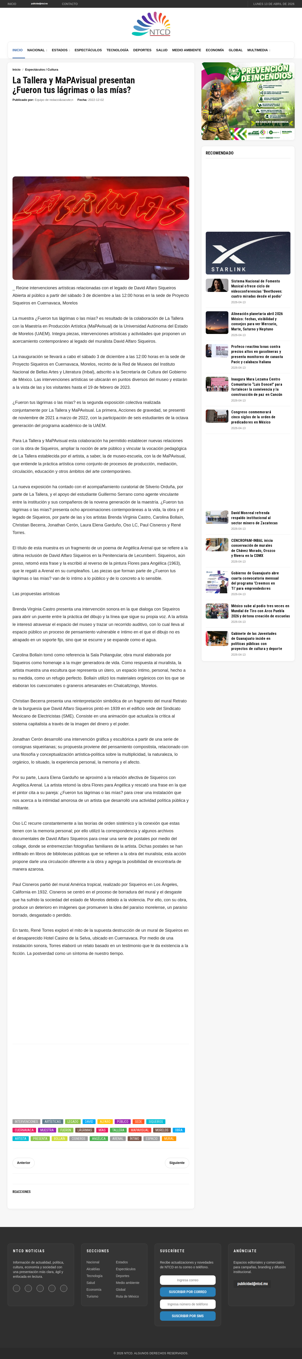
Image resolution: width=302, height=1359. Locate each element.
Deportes (142, 50)
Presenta (40, 1139)
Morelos (161, 1130)
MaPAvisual (140, 1130)
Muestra (47, 1130)
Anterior (23, 1163)
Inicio (12, 4)
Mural (169, 1139)
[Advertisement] (101, 141)
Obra (179, 1130)
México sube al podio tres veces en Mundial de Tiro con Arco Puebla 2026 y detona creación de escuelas (260, 611)
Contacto (70, 4)
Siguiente (177, 1163)
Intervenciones (26, 1122)
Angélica (99, 1139)
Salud (162, 50)
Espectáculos (88, 50)
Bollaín (59, 1139)
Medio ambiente (127, 1283)
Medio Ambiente (186, 50)
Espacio (152, 1139)
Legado (72, 1122)
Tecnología (118, 50)
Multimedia (257, 50)
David (89, 1122)
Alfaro (105, 1122)
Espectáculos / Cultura (41, 69)
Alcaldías (93, 1269)
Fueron (65, 1130)
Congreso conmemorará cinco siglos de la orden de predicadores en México (253, 417)
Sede (138, 1122)
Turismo (92, 1296)
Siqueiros (156, 1122)
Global (236, 50)
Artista (20, 1139)
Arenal (117, 1139)
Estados (60, 50)
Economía (215, 50)
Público (122, 1122)
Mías (102, 1130)
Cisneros (78, 1139)
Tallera (118, 1130)
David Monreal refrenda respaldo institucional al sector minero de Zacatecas (254, 518)
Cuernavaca (24, 1130)
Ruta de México (127, 1296)
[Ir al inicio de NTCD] (151, 24)
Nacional (36, 50)
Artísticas (53, 1122)
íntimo (134, 1139)
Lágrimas (85, 1130)
